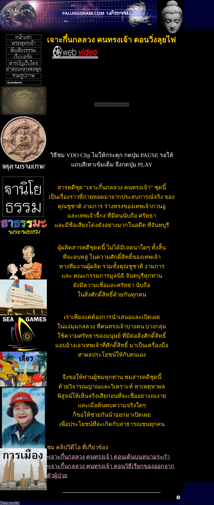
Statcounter (10, 503)
